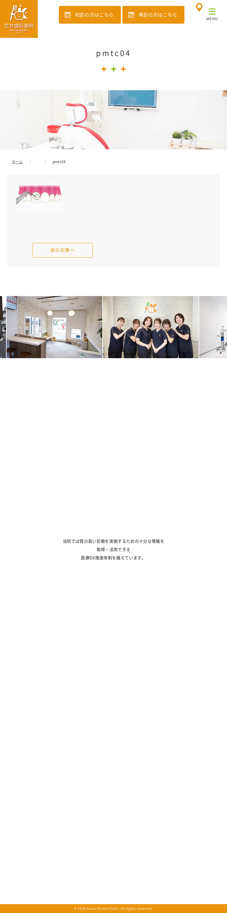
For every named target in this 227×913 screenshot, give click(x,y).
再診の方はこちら (158, 14)
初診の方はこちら (94, 14)
